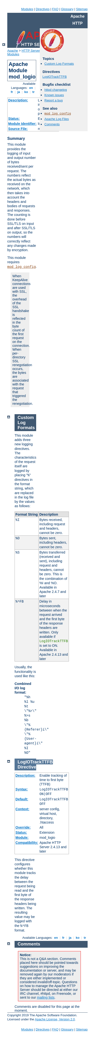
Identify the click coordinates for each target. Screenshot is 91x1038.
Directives (43, 9)
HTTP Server (31, 50)
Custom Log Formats (59, 63)
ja (19, 92)
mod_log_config (21, 267)
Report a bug (53, 100)
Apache (12, 50)
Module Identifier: (22, 124)
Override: (23, 827)
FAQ (55, 9)
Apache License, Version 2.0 (55, 1019)
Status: (14, 119)
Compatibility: (27, 843)
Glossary (67, 9)
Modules (27, 9)
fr (12, 92)
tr (34, 92)
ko (26, 92)
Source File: (18, 129)
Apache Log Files (56, 119)
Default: (22, 799)
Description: (18, 100)
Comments (52, 124)
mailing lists (45, 997)
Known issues (54, 95)
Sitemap (82, 9)
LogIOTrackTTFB (54, 76)
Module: (22, 837)
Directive (27, 767)
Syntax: (22, 789)
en (31, 88)
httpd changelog (55, 90)
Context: (22, 809)
